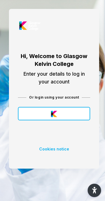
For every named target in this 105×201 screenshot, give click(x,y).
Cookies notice (54, 149)
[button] (94, 190)
